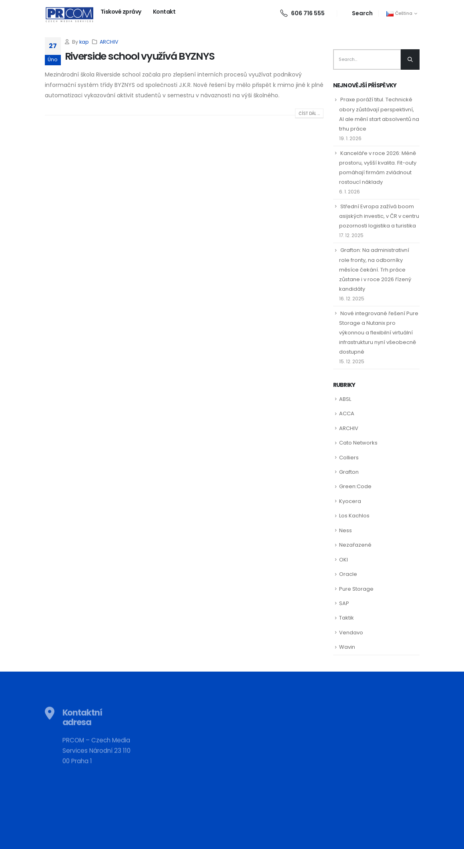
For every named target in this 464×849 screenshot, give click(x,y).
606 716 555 (302, 13)
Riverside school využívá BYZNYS (140, 56)
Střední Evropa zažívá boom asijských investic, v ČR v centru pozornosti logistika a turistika (379, 216)
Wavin (347, 647)
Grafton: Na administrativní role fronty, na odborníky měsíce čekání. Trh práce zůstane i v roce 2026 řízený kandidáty (375, 269)
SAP (344, 603)
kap (84, 41)
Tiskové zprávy (120, 12)
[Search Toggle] (358, 13)
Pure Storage (356, 589)
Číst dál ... (309, 114)
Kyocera (350, 501)
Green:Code (355, 486)
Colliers (349, 457)
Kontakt (164, 12)
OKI (343, 559)
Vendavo (351, 632)
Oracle (348, 574)
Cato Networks (358, 443)
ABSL (345, 399)
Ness (345, 530)
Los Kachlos (354, 515)
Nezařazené (355, 545)
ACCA (346, 413)
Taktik (346, 618)
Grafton (349, 472)
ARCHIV (109, 41)
